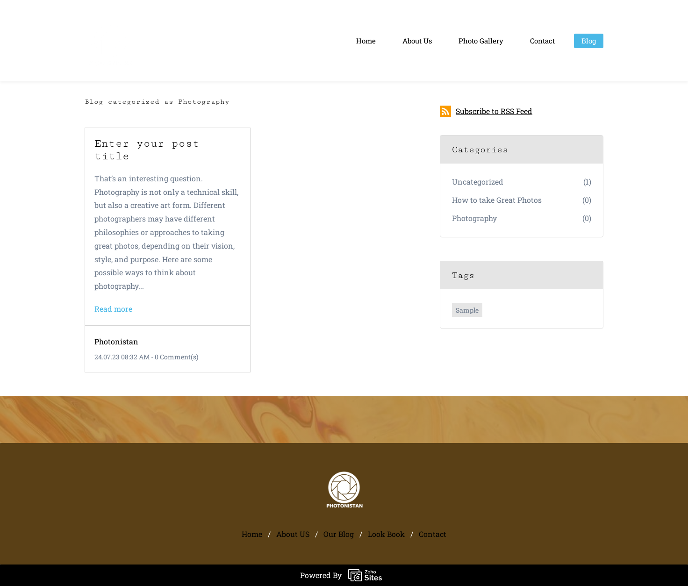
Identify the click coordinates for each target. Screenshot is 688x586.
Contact (432, 534)
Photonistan (116, 341)
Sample (467, 310)
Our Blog (338, 534)
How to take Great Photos (497, 200)
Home (252, 534)
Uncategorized (477, 181)
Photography (474, 218)
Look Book (386, 534)
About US (292, 534)
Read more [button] (113, 309)
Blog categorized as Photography (157, 102)
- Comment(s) (174, 356)
